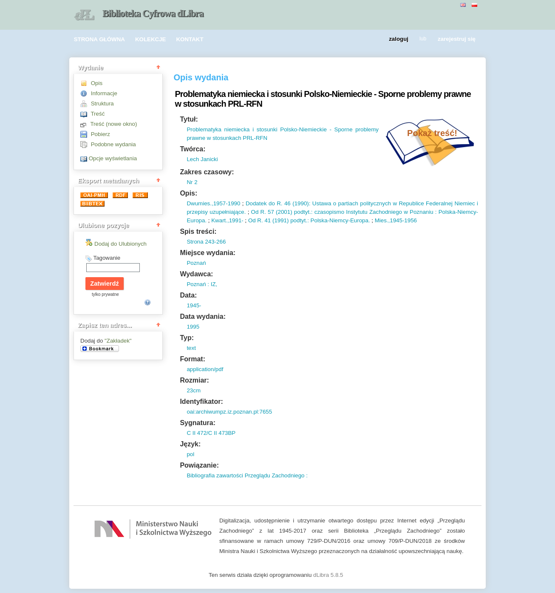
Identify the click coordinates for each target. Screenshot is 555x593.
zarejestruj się (457, 39)
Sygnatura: (197, 422)
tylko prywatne (105, 294)
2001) (285, 212)
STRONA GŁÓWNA (99, 39)
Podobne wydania (113, 144)
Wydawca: (196, 274)
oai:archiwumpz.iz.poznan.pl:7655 (229, 412)
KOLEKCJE (150, 39)
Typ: (187, 337)
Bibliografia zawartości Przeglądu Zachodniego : (247, 475)
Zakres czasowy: (207, 172)
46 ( (288, 203)
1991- (236, 220)
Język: (190, 444)
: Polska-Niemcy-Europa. (338, 220)
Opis (96, 83)
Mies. (381, 220)
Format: (192, 359)
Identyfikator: (201, 401)
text (191, 348)
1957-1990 (227, 203)
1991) (281, 220)
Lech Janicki (202, 159)
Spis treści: (198, 231)
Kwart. (219, 220)
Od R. (258, 212)
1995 (193, 326)
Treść (98, 114)
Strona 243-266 (206, 241)
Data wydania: (203, 316)
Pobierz (100, 134)
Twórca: (192, 149)
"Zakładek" (118, 341)
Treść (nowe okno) (113, 124)
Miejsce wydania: (207, 252)
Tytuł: (189, 119)
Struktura (102, 103)
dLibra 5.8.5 (329, 575)
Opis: (188, 193)
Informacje (104, 93)
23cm (194, 390)
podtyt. (301, 212)
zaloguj (398, 39)
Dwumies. (199, 203)
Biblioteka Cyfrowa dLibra (153, 13)
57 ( (272, 212)
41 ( (269, 220)
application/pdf (205, 369)
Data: (188, 295)
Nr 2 (192, 182)
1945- (194, 305)
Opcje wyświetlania (113, 158)
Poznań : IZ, (202, 284)
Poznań (196, 263)
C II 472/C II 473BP (211, 433)
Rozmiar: (194, 380)
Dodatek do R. (264, 203)
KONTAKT (189, 39)
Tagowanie (106, 258)
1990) (301, 203)
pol (190, 454)
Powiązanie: (199, 465)
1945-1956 (403, 220)
